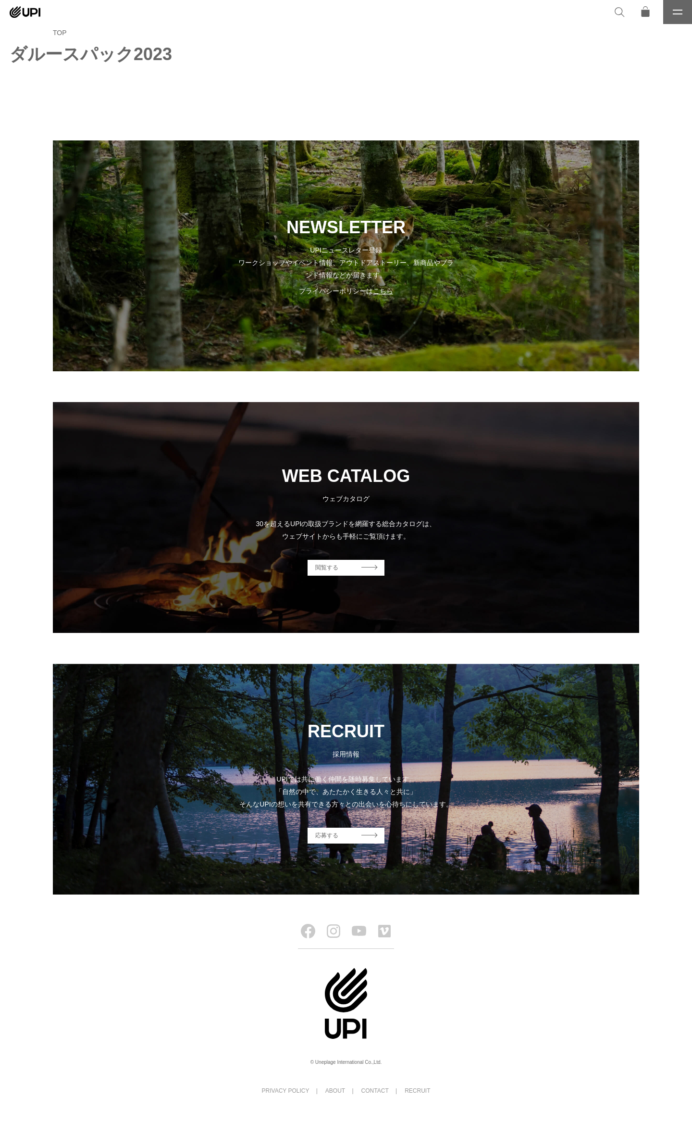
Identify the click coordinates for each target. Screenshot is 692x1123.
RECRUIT (417, 1090)
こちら (383, 291)
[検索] (619, 12)
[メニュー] (677, 12)
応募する (326, 835)
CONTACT (375, 1090)
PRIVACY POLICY (285, 1090)
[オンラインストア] (645, 12)
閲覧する (326, 567)
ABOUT (335, 1090)
